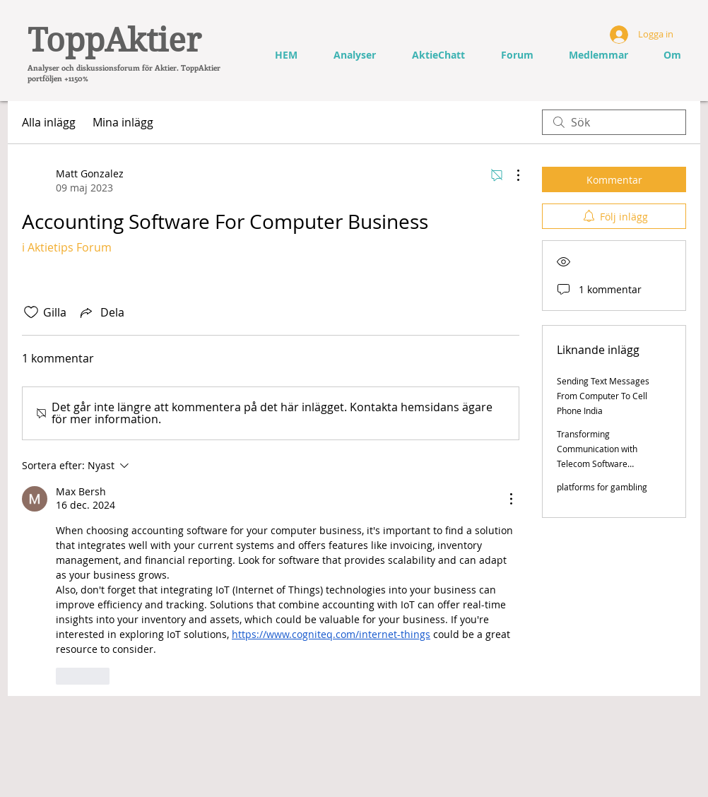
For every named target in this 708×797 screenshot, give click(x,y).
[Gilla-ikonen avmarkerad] (31, 312)
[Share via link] (101, 312)
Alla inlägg (49, 122)
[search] (614, 122)
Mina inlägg (123, 122)
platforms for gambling (602, 486)
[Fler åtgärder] (510, 175)
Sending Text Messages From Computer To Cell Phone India (603, 395)
